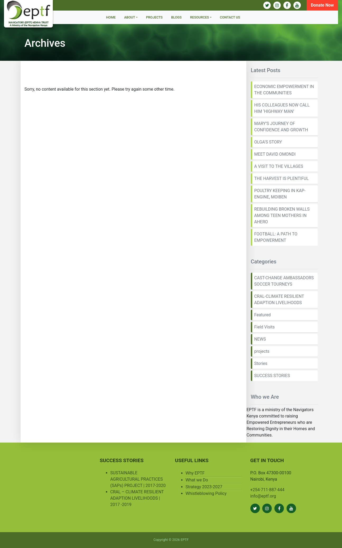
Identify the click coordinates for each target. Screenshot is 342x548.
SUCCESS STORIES (272, 375)
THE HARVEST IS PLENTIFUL (281, 178)
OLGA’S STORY (268, 142)
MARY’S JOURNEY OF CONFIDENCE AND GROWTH (281, 126)
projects (262, 351)
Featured (262, 314)
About (129, 17)
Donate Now (322, 5)
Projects (154, 17)
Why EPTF (195, 473)
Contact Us (230, 17)
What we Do (197, 479)
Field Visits (264, 326)
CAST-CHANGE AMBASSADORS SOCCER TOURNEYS (284, 281)
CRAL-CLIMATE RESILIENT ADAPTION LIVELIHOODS (279, 299)
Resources (199, 17)
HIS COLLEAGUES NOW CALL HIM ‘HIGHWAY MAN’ (282, 108)
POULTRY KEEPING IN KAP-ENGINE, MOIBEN (280, 193)
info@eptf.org (263, 496)
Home (111, 17)
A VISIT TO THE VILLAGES (278, 166)
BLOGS (176, 17)
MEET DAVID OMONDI (275, 154)
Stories (261, 363)
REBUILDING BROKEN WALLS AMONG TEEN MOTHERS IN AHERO (282, 215)
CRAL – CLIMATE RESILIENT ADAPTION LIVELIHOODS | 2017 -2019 (137, 498)
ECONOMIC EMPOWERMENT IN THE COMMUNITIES (284, 89)
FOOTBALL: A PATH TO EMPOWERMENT (275, 237)
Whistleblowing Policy (206, 493)
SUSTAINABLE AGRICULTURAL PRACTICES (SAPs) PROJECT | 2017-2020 (138, 479)
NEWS (260, 339)
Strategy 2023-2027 (204, 486)
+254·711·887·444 (267, 489)
